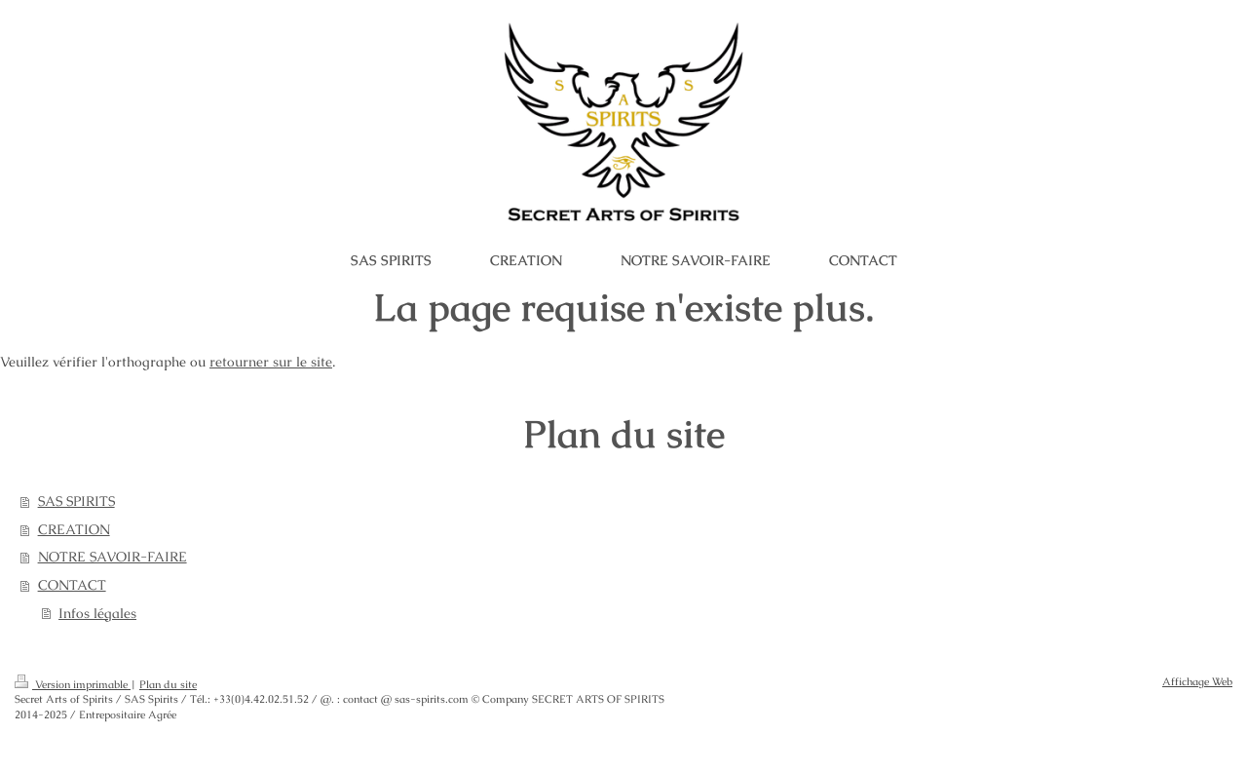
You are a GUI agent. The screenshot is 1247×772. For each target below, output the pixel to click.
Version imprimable (73, 684)
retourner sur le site (270, 361)
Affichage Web (1197, 681)
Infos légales (97, 613)
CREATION (74, 529)
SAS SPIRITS (76, 501)
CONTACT (72, 585)
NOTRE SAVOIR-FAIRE (112, 556)
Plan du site (168, 684)
